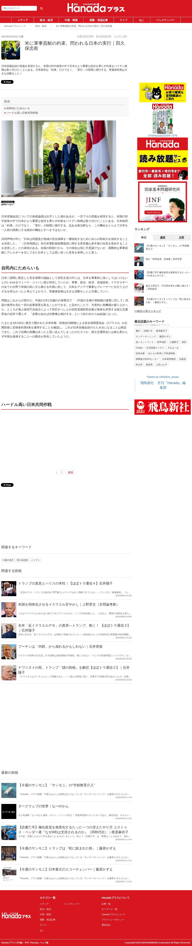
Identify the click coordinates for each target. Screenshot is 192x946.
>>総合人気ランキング (147, 310)
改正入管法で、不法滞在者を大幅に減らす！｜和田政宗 (168, 287)
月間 (181, 237)
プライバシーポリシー (113, 919)
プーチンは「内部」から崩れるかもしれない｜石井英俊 (60, 646)
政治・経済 (46, 20)
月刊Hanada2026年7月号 (162, 135)
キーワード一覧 (109, 909)
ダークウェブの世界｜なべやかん (43, 806)
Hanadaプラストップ (15, 26)
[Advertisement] (65, 370)
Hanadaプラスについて (113, 914)
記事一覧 (106, 904)
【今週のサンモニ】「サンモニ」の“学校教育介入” (56, 785)
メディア (22, 20)
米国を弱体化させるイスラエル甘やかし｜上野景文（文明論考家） (68, 604)
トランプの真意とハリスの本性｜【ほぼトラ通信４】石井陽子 (65, 583)
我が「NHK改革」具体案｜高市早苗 (164, 259)
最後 (70, 472)
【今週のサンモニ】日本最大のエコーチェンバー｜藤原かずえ (65, 869)
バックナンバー (165, 20)
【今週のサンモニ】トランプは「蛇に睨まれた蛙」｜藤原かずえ (67, 848)
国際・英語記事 (98, 20)
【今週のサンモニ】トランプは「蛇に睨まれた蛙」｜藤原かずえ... (168, 301)
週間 (162, 237)
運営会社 (106, 925)
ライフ (124, 20)
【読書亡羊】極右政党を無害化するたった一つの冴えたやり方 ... (168, 274)
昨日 (143, 237)
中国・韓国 (71, 20)
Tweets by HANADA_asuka (162, 376)
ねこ (141, 20)
